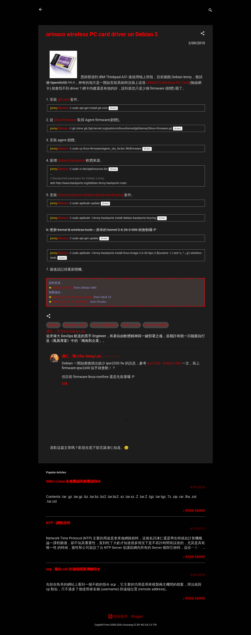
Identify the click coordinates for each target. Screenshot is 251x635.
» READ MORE (194, 510)
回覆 (64, 383)
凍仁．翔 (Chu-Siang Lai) (81, 356)
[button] (202, 34)
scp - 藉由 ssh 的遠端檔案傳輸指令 (73, 569)
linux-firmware (65, 120)
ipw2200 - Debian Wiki (164, 363)
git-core (63, 99)
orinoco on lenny (62, 287)
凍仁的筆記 (59, 9)
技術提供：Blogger (125, 616)
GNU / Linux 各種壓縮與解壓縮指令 (73, 481)
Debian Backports (71, 160)
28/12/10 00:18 (111, 356)
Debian (53, 325)
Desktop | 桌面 (75, 325)
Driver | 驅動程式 (104, 325)
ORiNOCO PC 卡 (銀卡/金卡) (70, 301)
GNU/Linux (130, 325)
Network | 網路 (155, 325)
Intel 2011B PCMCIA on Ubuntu (72, 297)
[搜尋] (210, 11)
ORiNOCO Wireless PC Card (167, 83)
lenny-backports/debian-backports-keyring (90, 195)
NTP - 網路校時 (58, 523)
